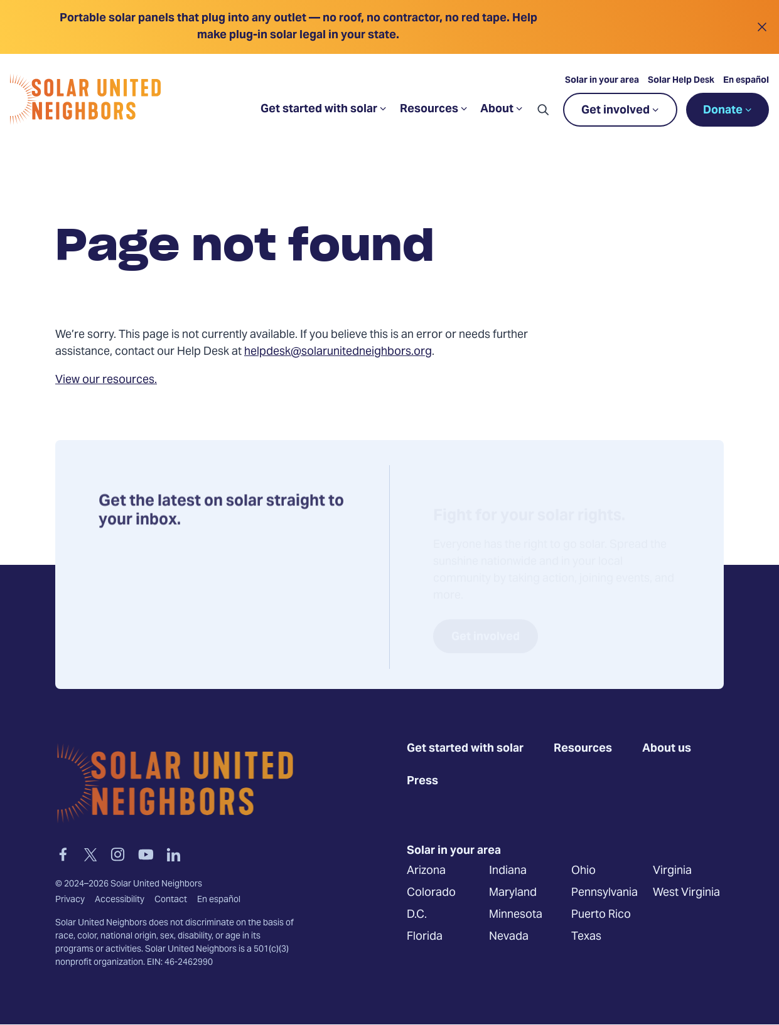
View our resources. (106, 380)
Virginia (672, 871)
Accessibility (119, 900)
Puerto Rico (601, 915)
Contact (170, 900)
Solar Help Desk (681, 80)
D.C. (417, 915)
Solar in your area (602, 80)
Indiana (508, 871)
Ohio (583, 871)
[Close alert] (761, 27)
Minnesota (515, 915)
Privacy (70, 900)
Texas (586, 937)
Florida (425, 937)
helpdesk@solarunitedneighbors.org (338, 352)
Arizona (426, 871)
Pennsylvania (604, 893)
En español (746, 80)
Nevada (509, 937)
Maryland (513, 893)
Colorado (431, 893)
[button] (543, 110)
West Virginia (686, 893)
